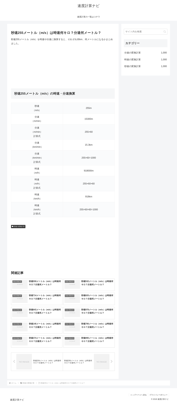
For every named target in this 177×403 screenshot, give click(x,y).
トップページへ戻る (138, 395)
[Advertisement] (63, 67)
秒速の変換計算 (18, 226)
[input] (145, 32)
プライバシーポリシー (158, 395)
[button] (164, 31)
